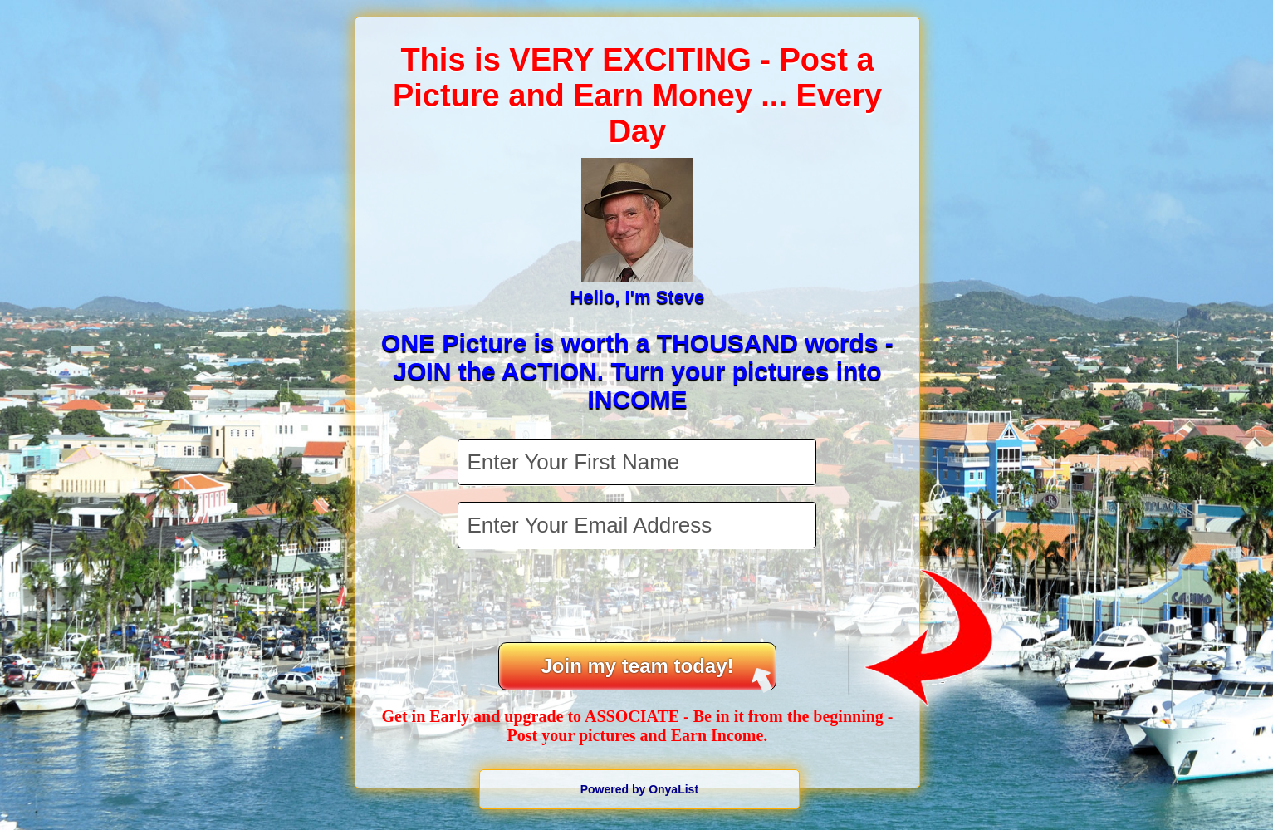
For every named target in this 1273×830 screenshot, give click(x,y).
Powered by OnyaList (639, 789)
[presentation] (638, 597)
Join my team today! (656, 672)
